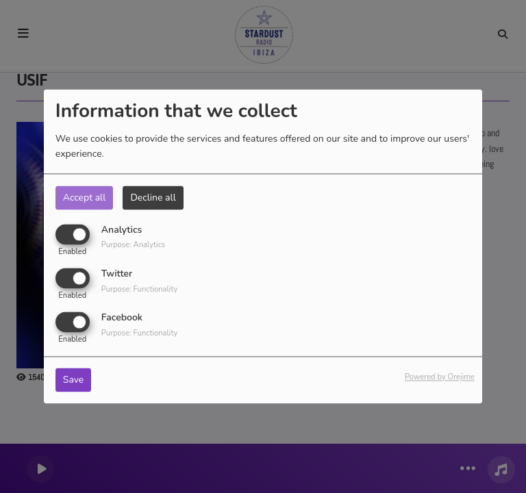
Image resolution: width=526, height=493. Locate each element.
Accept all (84, 197)
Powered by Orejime (440, 377)
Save (73, 380)
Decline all (152, 197)
